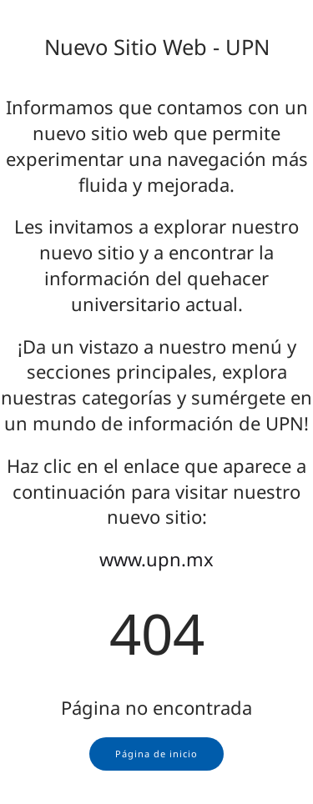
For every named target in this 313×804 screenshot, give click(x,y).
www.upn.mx (156, 558)
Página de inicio (156, 753)
